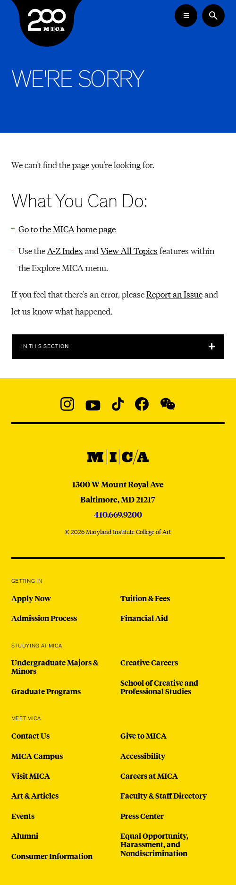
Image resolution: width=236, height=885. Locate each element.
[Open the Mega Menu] (186, 15)
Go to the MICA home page (67, 229)
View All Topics (129, 250)
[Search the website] (213, 15)
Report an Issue (174, 294)
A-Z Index (65, 250)
